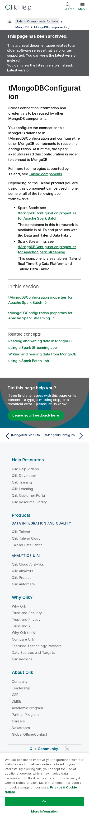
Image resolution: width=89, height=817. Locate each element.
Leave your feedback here (35, 415)
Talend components (45, 174)
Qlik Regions (22, 659)
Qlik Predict (21, 577)
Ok (44, 801)
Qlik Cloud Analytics (28, 564)
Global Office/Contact (29, 734)
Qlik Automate (23, 584)
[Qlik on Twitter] (67, 748)
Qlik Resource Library (29, 502)
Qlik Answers (22, 571)
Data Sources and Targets (33, 652)
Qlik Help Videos (25, 469)
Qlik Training (22, 482)
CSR (15, 695)
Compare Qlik (23, 639)
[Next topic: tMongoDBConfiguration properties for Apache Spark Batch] (65, 436)
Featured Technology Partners (36, 646)
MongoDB (22, 27)
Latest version (19, 70)
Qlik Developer (24, 476)
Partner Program (25, 715)
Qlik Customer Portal (29, 495)
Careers (18, 721)
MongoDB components (50, 27)
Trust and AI (21, 626)
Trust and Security (27, 613)
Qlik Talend (21, 532)
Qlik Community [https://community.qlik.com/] (44, 748)
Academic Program (27, 708)
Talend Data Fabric (27, 545)
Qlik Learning (22, 489)
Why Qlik (19, 606)
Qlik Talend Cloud (26, 538)
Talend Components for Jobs (37, 21)
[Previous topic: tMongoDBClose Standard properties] (24, 436)
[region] (44, 784)
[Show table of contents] (9, 21)
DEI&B (16, 701)
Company (20, 681)
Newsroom (21, 728)
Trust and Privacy (26, 619)
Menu (82, 9)
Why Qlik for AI (24, 633)
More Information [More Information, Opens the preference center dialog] (44, 811)
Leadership (21, 688)
